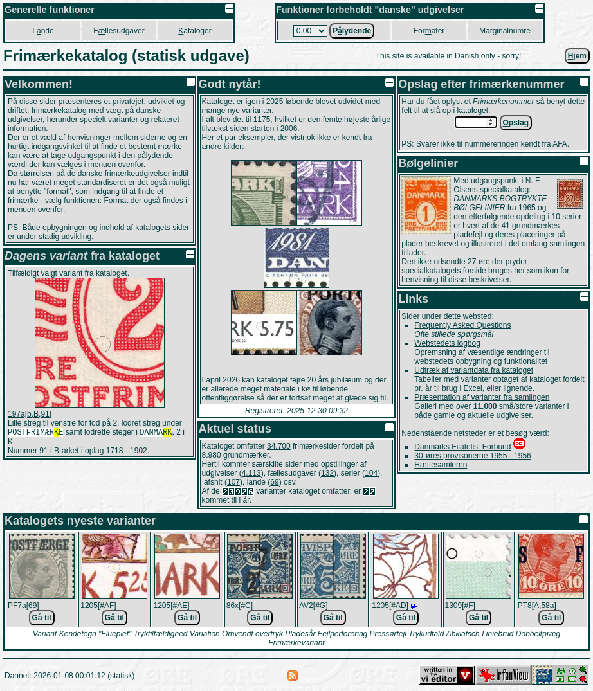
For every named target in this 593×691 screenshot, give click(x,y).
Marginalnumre (505, 30)
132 (327, 473)
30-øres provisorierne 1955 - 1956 (472, 455)
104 (371, 473)
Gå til (41, 617)
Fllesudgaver (118, 30)
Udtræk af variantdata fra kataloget (473, 370)
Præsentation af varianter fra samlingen (481, 397)
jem (577, 55)
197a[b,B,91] (29, 413)
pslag (516, 122)
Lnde (42, 30)
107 (233, 482)
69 (274, 482)
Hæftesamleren (440, 464)
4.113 (251, 473)
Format (116, 200)
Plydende (352, 30)
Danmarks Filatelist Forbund (462, 446)
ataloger (194, 30)
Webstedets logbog (447, 343)
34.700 (279, 446)
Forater (429, 30)
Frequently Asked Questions (462, 325)
